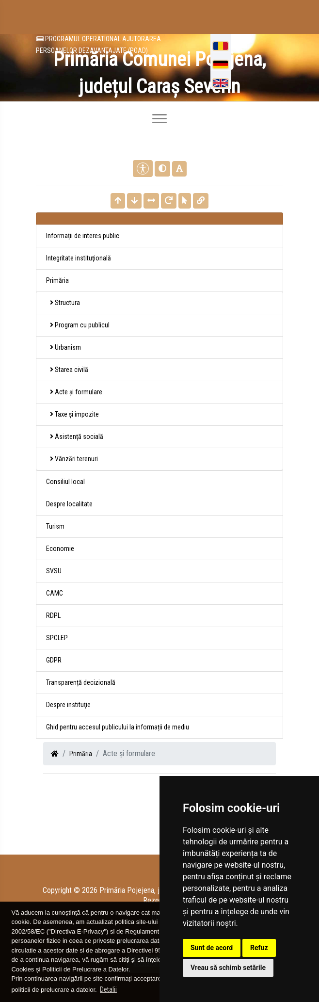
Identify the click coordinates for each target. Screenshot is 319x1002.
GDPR (54, 660)
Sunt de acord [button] (212, 948)
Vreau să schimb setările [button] (228, 967)
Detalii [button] (108, 989)
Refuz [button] (259, 948)
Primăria (80, 754)
